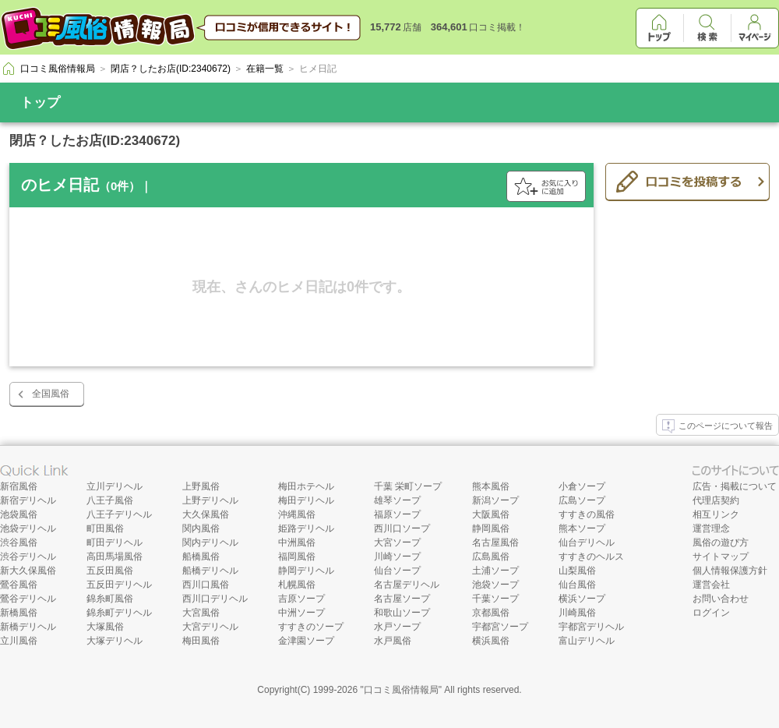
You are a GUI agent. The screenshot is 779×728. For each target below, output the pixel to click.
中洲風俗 (296, 542)
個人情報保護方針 (730, 570)
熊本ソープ (582, 528)
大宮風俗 (201, 612)
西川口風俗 (205, 584)
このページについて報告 (717, 426)
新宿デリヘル (28, 500)
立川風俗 (18, 640)
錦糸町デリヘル (119, 612)
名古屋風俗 (495, 542)
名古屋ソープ (402, 598)
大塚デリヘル (114, 640)
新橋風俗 (18, 612)
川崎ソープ (397, 556)
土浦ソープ (495, 570)
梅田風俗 (201, 640)
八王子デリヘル (119, 514)
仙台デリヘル (587, 542)
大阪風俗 (490, 514)
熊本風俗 (490, 486)
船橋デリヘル (210, 570)
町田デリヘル (114, 542)
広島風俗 (490, 556)
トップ (40, 102)
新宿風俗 (18, 486)
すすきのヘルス (591, 556)
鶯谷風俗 (18, 584)
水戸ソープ (397, 626)
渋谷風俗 (18, 542)
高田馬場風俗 (114, 556)
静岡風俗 (490, 528)
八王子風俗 (109, 500)
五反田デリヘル (119, 584)
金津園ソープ (306, 640)
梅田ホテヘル (306, 486)
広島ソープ (582, 500)
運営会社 (711, 584)
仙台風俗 (577, 584)
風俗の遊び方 (721, 542)
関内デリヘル (210, 542)
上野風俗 (201, 486)
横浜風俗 (490, 640)
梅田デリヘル (306, 500)
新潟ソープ (495, 500)
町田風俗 (105, 528)
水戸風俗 (392, 640)
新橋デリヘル (28, 626)
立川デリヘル (114, 486)
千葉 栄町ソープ (408, 486)
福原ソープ (397, 514)
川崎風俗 (577, 612)
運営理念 (711, 528)
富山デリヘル (587, 640)
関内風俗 (201, 528)
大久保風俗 (205, 514)
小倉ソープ (582, 486)
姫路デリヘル (306, 528)
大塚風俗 (105, 626)
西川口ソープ (402, 528)
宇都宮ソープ (500, 626)
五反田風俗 (109, 570)
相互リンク (716, 514)
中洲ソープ (301, 612)
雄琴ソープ (397, 500)
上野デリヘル (210, 500)
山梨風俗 (577, 570)
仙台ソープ (397, 570)
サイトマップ (721, 556)
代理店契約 (716, 500)
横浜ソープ (582, 598)
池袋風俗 (18, 514)
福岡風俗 (296, 556)
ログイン (711, 612)
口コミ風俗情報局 (401, 689)
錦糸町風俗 (109, 598)
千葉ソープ (495, 598)
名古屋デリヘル (406, 584)
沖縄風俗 (296, 514)
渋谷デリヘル (28, 556)
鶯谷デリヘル (28, 598)
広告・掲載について (735, 486)
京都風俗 (490, 612)
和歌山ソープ (402, 612)
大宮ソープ (397, 542)
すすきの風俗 (587, 514)
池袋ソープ (495, 584)
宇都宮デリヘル (591, 626)
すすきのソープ (311, 626)
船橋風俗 (201, 556)
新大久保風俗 (28, 570)
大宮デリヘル (210, 626)
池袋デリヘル (28, 528)
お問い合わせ (721, 598)
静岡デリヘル (306, 570)
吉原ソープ (301, 598)
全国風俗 (50, 393)
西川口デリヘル (215, 598)
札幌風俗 (296, 584)
